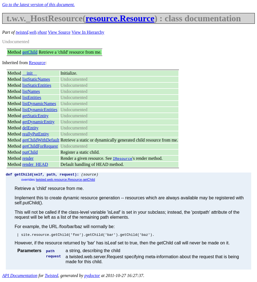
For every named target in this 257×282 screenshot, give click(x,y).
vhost (42, 32)
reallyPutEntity (35, 134)
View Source (59, 32)
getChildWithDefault (40, 140)
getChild (30, 52)
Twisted (51, 277)
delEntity (30, 128)
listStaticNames (36, 79)
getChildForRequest (40, 146)
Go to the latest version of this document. (38, 4)
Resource (37, 62)
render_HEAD (35, 164)
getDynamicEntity (38, 121)
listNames (31, 91)
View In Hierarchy (87, 32)
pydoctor (92, 277)
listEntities (31, 97)
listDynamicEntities (39, 109)
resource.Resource (119, 18)
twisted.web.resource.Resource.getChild (65, 180)
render (28, 158)
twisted (22, 32)
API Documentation (20, 277)
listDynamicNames (39, 103)
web (32, 32)
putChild (30, 152)
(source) (89, 175)
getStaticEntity (35, 115)
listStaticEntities (36, 85)
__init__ (29, 73)
